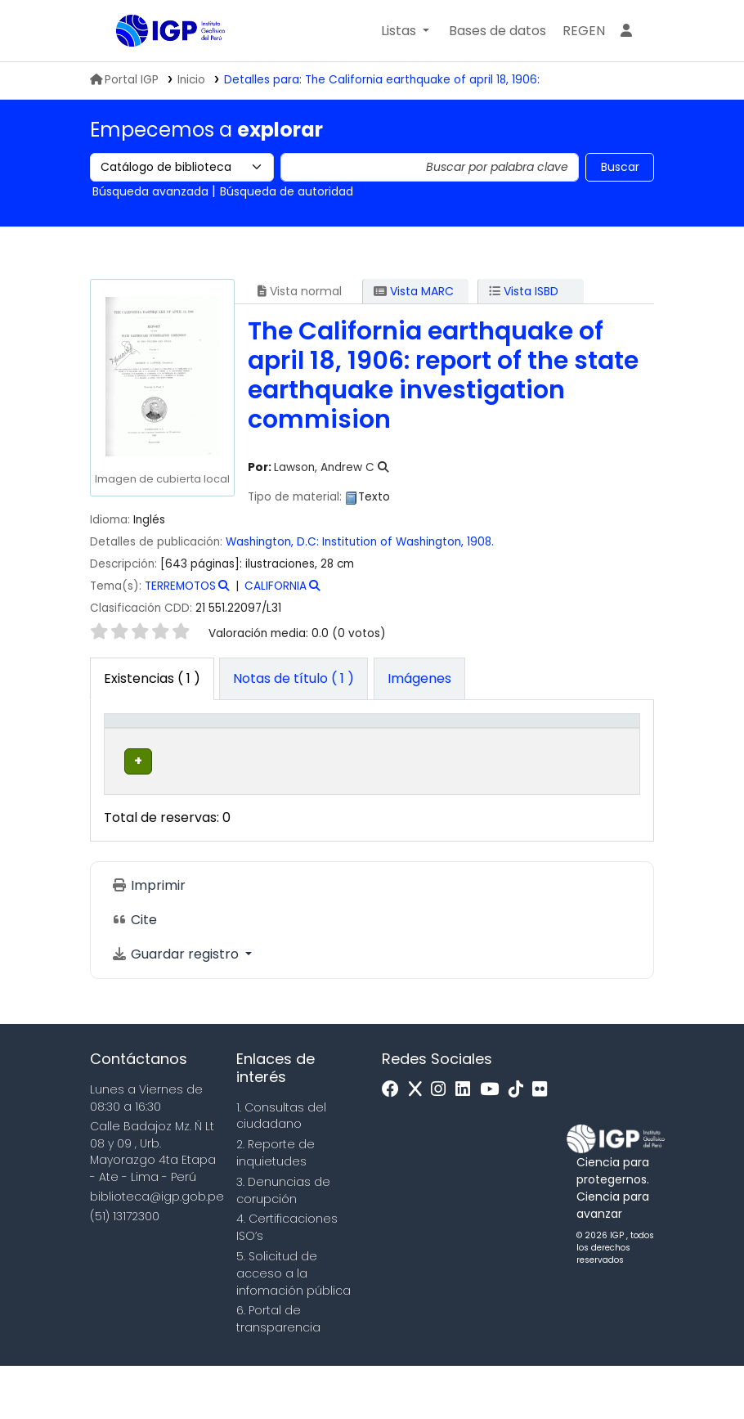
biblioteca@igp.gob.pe (157, 1250)
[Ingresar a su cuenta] (626, 31)
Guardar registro (176, 1008)
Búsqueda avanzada (150, 191)
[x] (419, 1143)
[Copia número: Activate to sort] (528, 746)
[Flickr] (543, 1143)
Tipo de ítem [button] (126, 746)
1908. (480, 542)
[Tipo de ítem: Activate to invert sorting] (138, 746)
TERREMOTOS (180, 586)
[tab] (293, 679)
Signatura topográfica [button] (413, 756)
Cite (134, 973)
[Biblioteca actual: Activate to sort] (219, 746)
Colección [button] (307, 764)
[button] (405, 31)
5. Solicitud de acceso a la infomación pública (293, 1326)
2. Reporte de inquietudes (275, 1206)
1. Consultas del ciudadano (281, 1169)
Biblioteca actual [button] (209, 756)
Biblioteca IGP (157, 63)
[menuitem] (584, 31)
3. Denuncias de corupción (283, 1243)
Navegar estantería (406, 823)
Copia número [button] (518, 756)
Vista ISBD (523, 291)
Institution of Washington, (394, 542)
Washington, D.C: (272, 542)
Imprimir (148, 939)
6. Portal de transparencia (278, 1373)
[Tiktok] (520, 1143)
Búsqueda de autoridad (286, 191)
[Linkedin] (466, 1143)
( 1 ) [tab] (152, 678)
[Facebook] (394, 1143)
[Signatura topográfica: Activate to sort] (427, 746)
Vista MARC (414, 291)
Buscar (620, 167)
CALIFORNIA (275, 586)
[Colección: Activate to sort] (318, 746)
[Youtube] (493, 1143)
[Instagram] (442, 1143)
